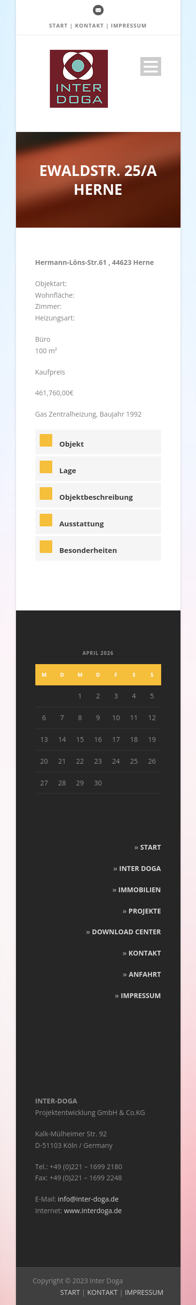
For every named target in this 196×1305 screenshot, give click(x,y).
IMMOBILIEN (140, 889)
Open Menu (150, 66)
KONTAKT (89, 25)
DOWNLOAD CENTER (126, 931)
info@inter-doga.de (88, 1199)
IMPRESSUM (129, 25)
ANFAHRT (145, 974)
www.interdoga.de (92, 1210)
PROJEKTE (145, 910)
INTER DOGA (140, 868)
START (58, 25)
